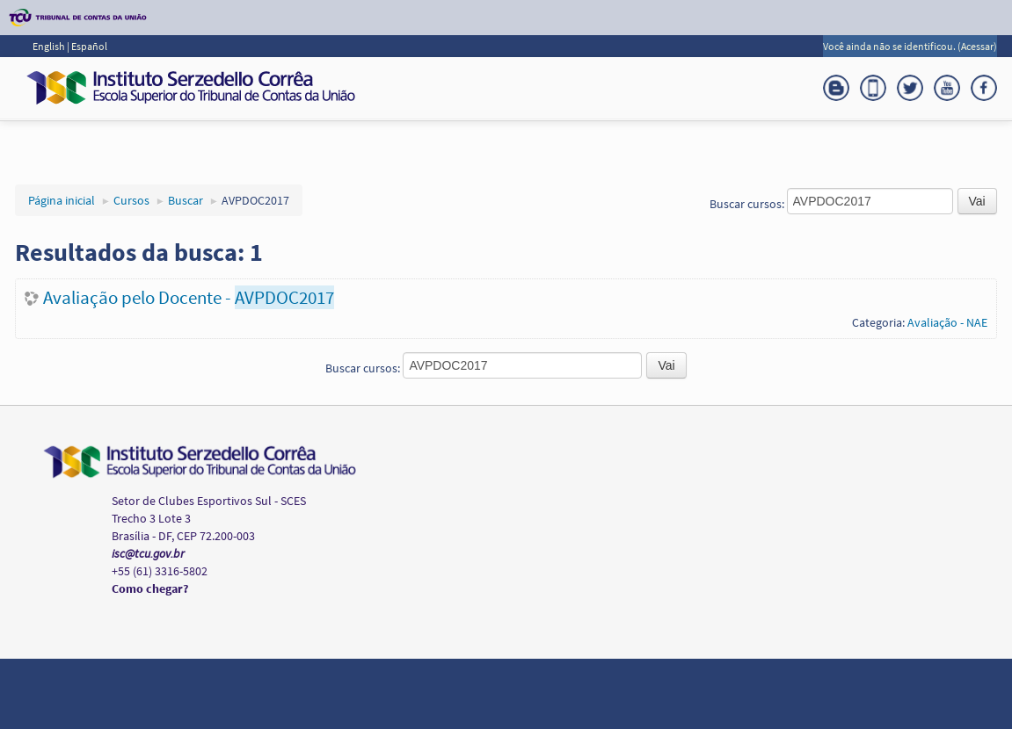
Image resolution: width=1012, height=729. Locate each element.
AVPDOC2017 (255, 200)
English (50, 46)
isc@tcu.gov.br (148, 553)
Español (89, 46)
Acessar (977, 46)
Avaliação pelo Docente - (188, 297)
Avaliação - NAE (947, 322)
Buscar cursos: (748, 204)
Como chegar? (150, 588)
